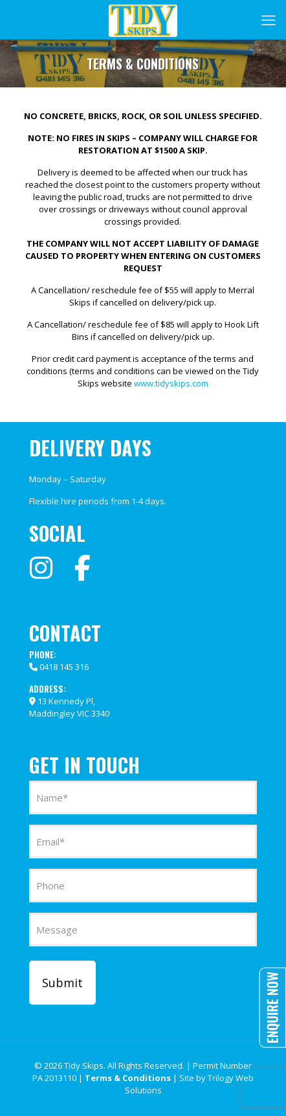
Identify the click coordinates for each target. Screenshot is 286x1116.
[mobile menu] (269, 19)
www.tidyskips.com (171, 383)
